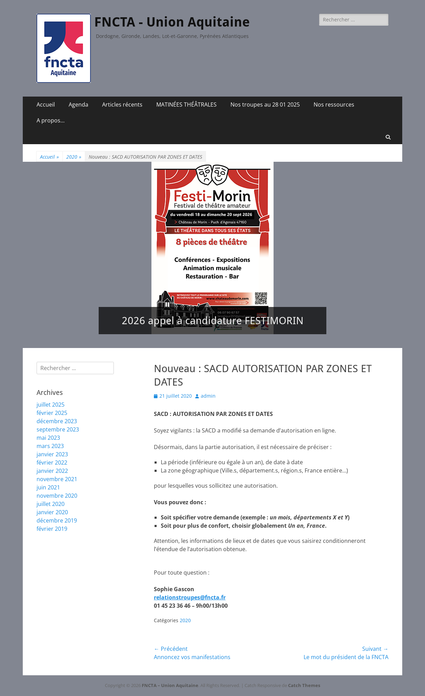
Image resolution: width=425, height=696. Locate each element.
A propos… (51, 120)
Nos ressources (334, 104)
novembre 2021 (57, 479)
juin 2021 (48, 487)
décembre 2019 (57, 520)
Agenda (78, 104)
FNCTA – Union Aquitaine (170, 685)
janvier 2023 (52, 454)
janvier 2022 (52, 471)
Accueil (46, 104)
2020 (73, 156)
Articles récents (122, 104)
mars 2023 (50, 446)
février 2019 (52, 529)
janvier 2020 (52, 512)
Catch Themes (304, 685)
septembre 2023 (58, 429)
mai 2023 (48, 437)
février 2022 (52, 462)
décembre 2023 (57, 421)
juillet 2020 (51, 504)
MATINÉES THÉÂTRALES (186, 104)
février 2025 (52, 413)
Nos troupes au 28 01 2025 (265, 104)
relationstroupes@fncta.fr (190, 597)
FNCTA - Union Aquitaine (172, 22)
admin (208, 395)
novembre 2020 (57, 495)
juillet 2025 (51, 404)
